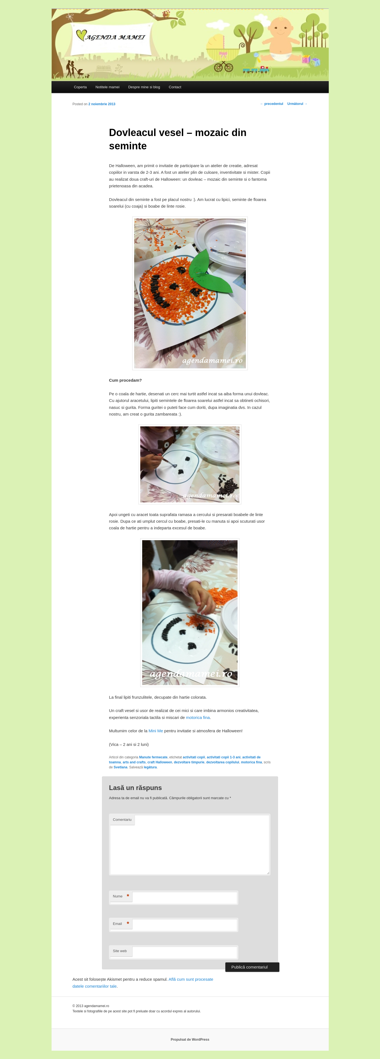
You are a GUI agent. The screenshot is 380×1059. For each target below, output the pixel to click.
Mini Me (156, 730)
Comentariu (122, 819)
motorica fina (198, 717)
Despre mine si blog (144, 87)
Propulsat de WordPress (190, 1040)
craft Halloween (159, 762)
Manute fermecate (153, 757)
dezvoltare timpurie (189, 762)
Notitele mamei (107, 87)
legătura (150, 767)
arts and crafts (134, 762)
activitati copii (194, 757)
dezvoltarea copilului (222, 762)
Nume (121, 896)
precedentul (271, 104)
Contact (175, 87)
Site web (120, 951)
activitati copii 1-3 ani (223, 757)
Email (121, 924)
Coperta (80, 87)
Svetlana (120, 767)
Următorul (297, 104)
